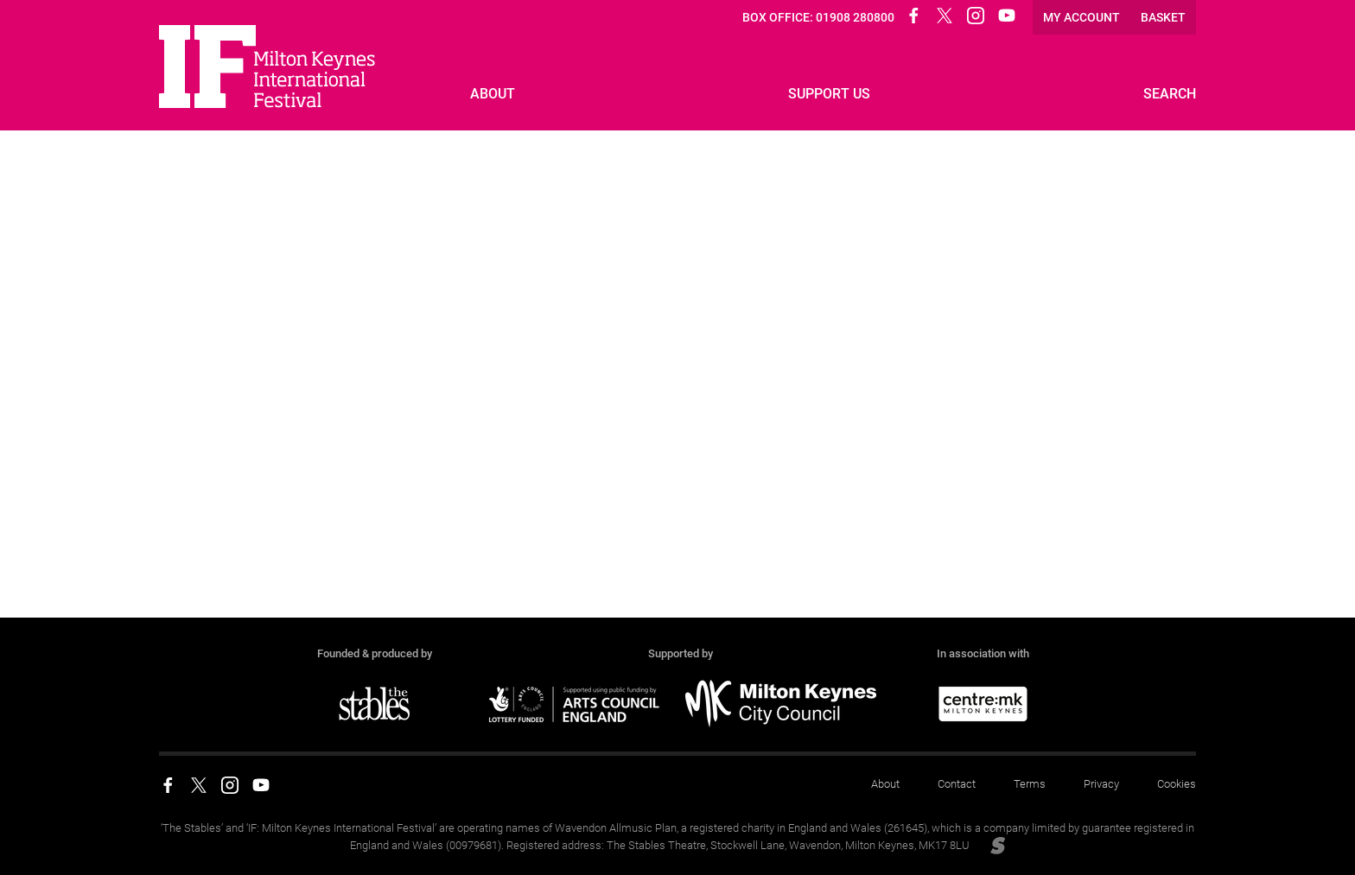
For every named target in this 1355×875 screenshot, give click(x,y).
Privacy (1101, 783)
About (885, 783)
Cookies (1176, 783)
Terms (1030, 783)
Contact (957, 783)
